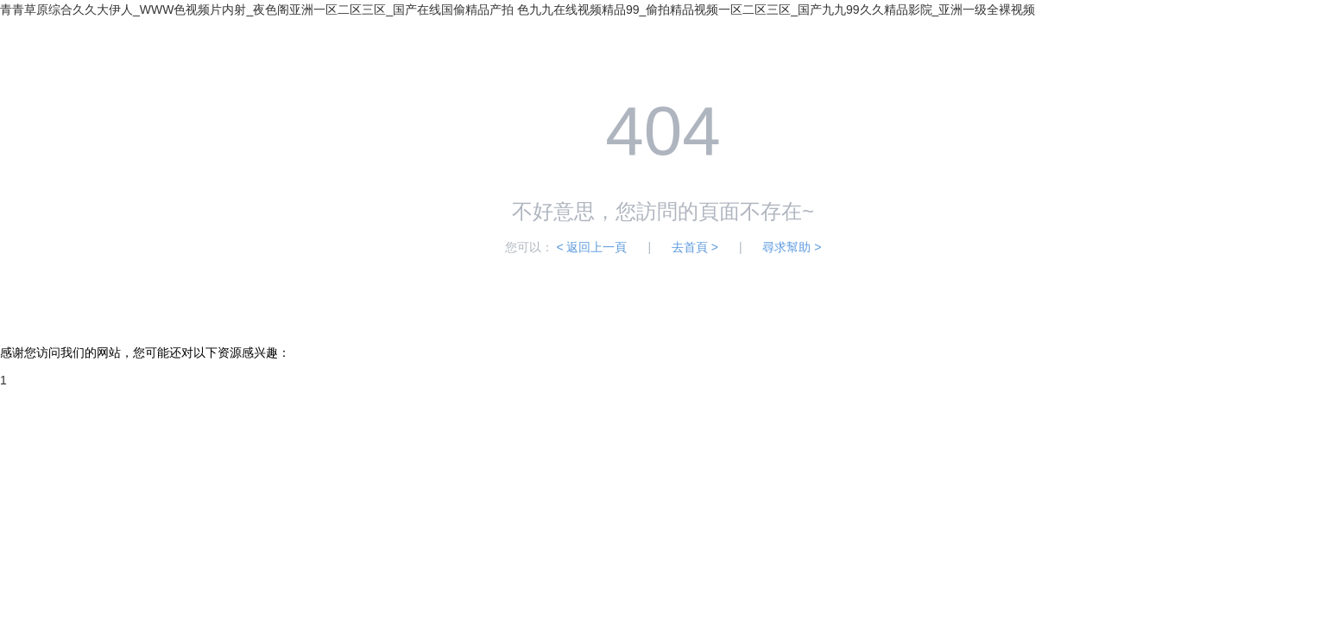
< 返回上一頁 (591, 247)
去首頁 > (695, 247)
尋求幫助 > (791, 247)
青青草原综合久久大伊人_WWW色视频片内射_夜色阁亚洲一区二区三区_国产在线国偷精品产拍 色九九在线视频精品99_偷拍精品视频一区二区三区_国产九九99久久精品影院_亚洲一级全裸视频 (517, 9)
